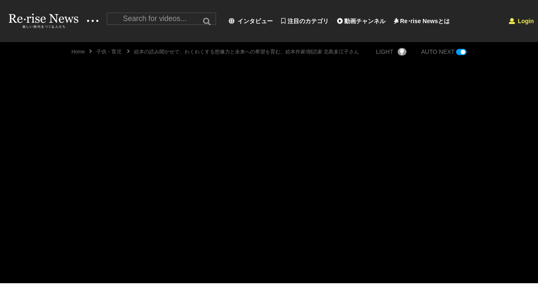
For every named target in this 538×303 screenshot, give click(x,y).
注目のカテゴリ (305, 21)
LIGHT (391, 52)
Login (521, 21)
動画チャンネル (361, 21)
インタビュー (251, 21)
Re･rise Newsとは (422, 21)
